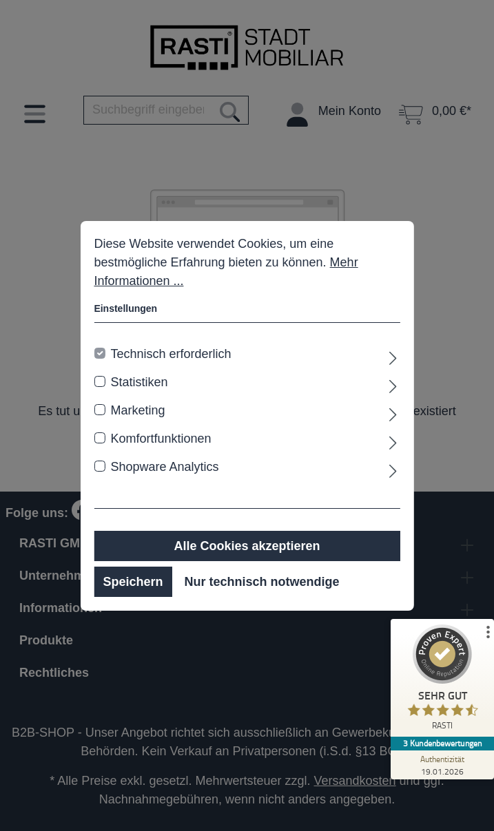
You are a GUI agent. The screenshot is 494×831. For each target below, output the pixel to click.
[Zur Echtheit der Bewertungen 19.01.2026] (442, 764)
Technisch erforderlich (170, 354)
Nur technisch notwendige (261, 582)
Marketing (137, 410)
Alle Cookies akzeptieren (247, 546)
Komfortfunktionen (160, 438)
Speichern (133, 582)
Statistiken (138, 382)
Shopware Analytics (164, 467)
